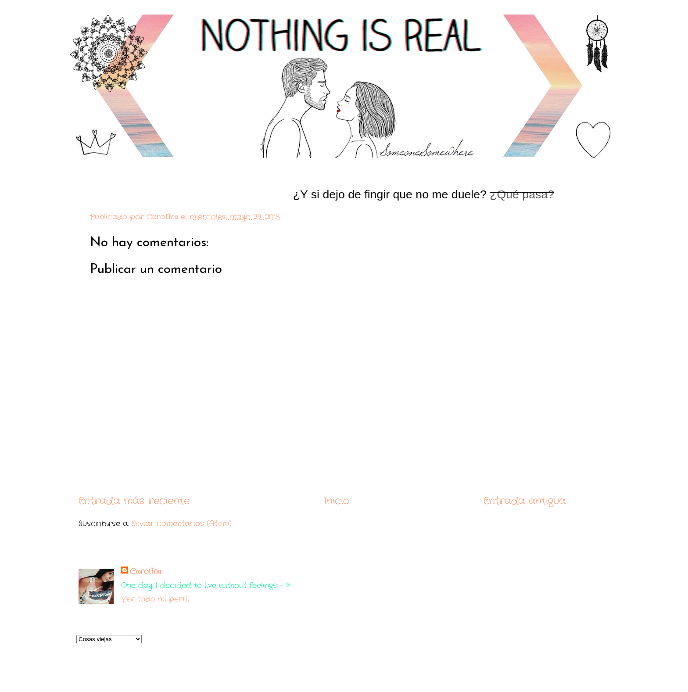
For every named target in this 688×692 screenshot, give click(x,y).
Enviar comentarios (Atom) (181, 524)
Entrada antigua (525, 501)
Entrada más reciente (134, 501)
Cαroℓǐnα (145, 572)
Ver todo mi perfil (155, 599)
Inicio (337, 501)
